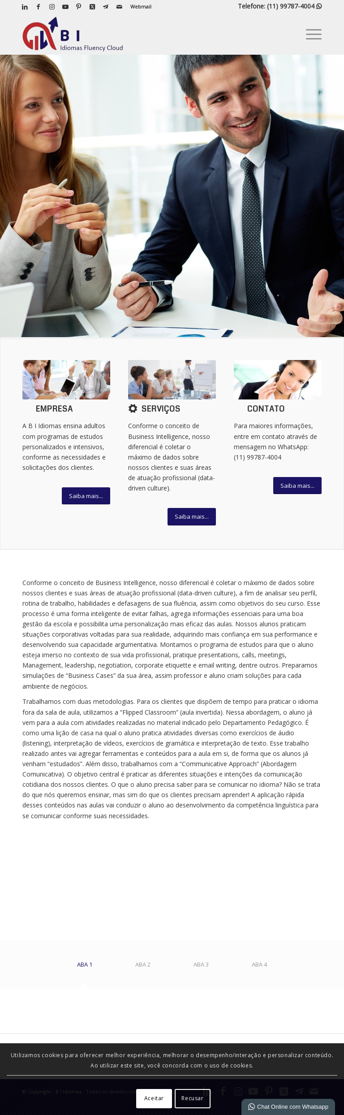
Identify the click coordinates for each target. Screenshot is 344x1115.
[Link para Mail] (119, 6)
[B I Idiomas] (72, 34)
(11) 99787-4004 (294, 6)
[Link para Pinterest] (78, 6)
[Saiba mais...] (86, 496)
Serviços (161, 409)
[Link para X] (92, 6)
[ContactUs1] (278, 379)
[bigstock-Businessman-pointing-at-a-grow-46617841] (172, 379)
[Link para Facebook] (38, 6)
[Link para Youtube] (65, 6)
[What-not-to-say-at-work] (66, 379)
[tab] (85, 967)
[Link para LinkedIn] (24, 6)
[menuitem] (138, 6)
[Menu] (309, 34)
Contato (266, 409)
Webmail (140, 6)
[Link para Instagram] (51, 6)
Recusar (192, 1098)
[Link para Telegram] (105, 6)
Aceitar (154, 1098)
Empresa (54, 409)
